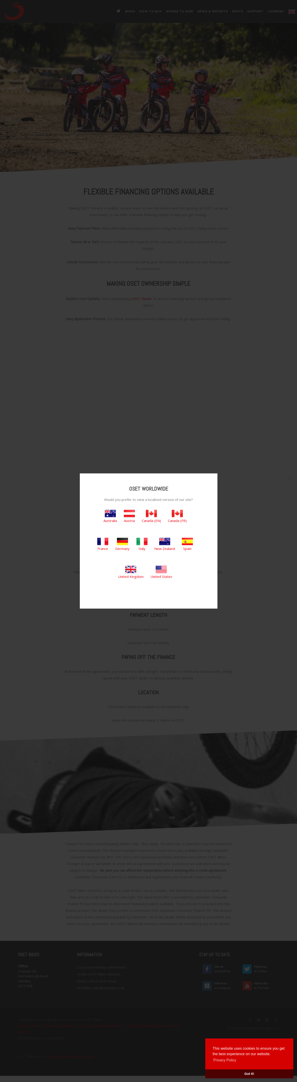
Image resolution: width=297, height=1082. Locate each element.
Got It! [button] (249, 1074)
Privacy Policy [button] (224, 1060)
